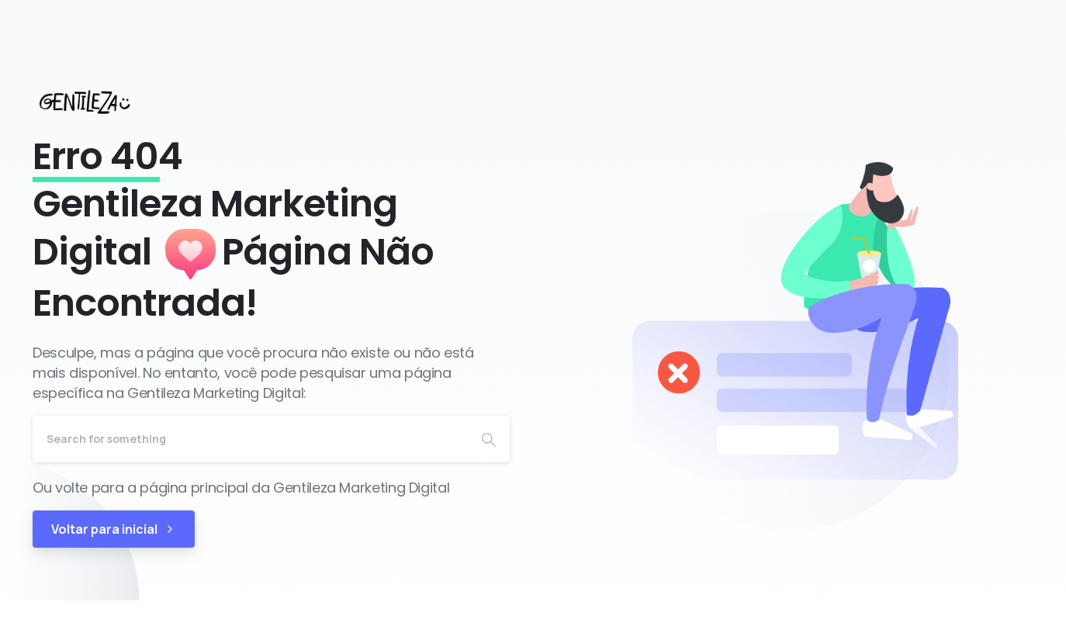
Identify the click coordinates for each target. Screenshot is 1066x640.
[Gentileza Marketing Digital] (99, 101)
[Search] (250, 439)
